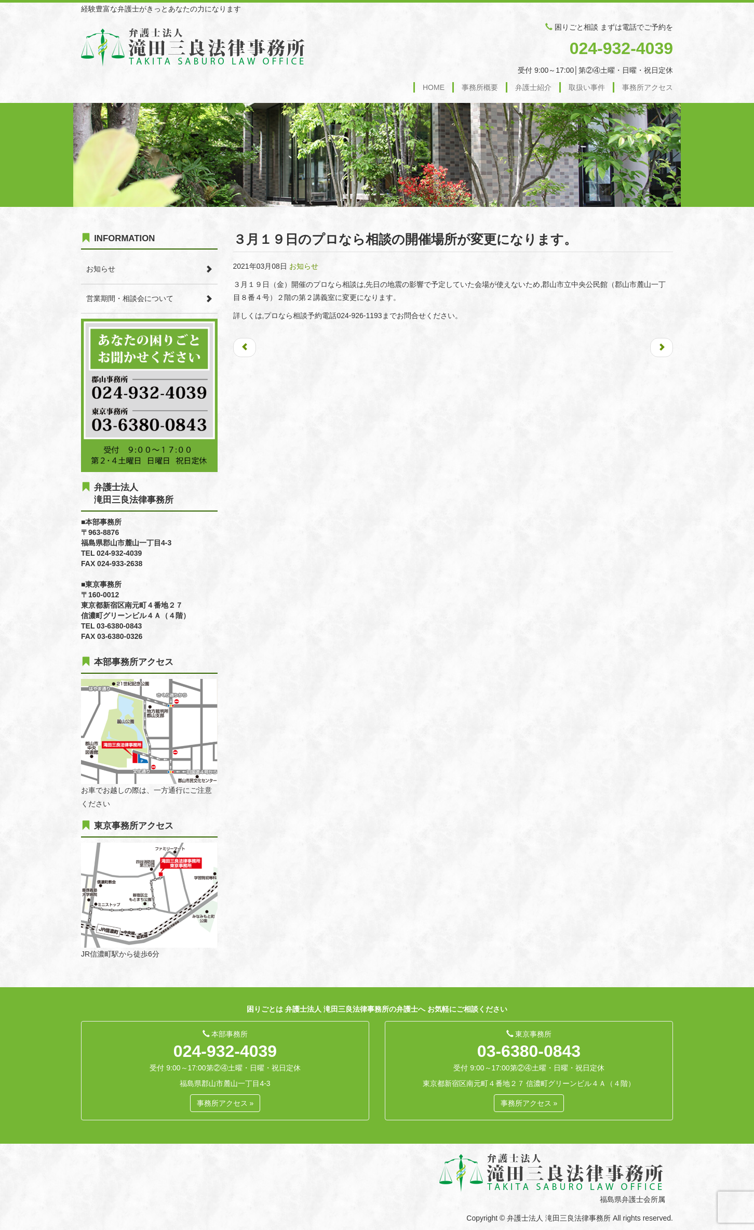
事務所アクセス (647, 87)
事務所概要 (480, 87)
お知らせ (303, 266)
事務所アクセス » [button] (225, 1103)
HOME (434, 87)
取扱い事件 (587, 87)
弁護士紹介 (533, 87)
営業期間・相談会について (129, 298)
